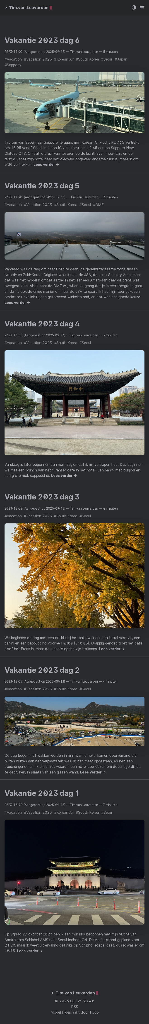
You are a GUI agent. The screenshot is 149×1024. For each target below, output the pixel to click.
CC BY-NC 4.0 (82, 1001)
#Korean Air (64, 59)
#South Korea (87, 59)
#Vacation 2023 (38, 59)
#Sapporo (13, 65)
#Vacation (13, 59)
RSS (74, 1006)
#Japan (121, 59)
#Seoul (107, 59)
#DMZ (98, 204)
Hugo (94, 1012)
